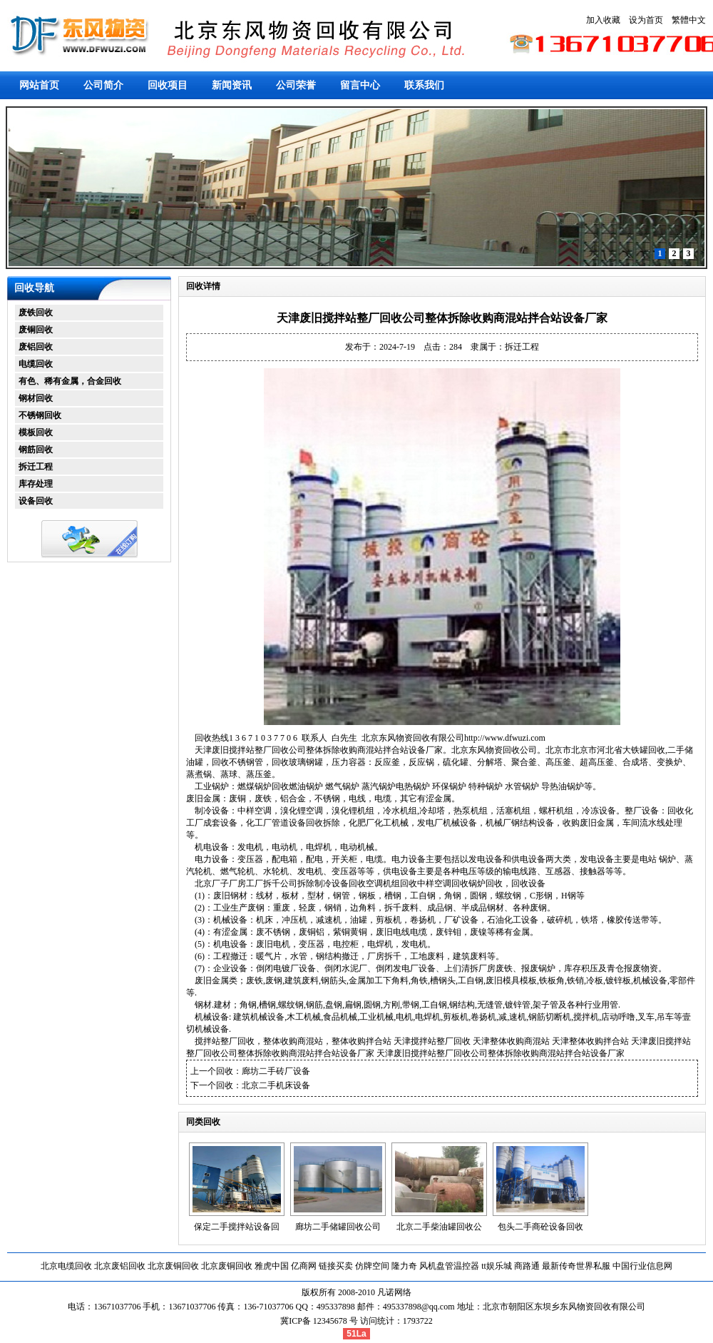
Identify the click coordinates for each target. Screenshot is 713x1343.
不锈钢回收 (40, 415)
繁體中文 (689, 20)
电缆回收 (36, 364)
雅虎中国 (272, 1266)
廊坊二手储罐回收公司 (338, 1227)
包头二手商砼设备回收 (540, 1227)
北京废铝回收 (119, 1266)
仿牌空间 (372, 1266)
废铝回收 (36, 347)
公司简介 (103, 85)
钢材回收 (36, 398)
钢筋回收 (36, 450)
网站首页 (39, 85)
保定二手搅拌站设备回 (236, 1227)
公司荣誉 (296, 85)
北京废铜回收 (173, 1266)
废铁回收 (36, 313)
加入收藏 (603, 20)
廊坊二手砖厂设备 (276, 1071)
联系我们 (424, 85)
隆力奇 (404, 1266)
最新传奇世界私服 (576, 1266)
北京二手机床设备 (276, 1085)
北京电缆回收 (66, 1266)
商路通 (527, 1266)
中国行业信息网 (642, 1266)
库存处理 (36, 484)
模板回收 (36, 432)
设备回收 (36, 501)
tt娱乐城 (496, 1266)
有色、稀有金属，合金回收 (70, 381)
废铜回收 (36, 330)
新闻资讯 (232, 85)
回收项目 (168, 85)
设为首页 (646, 20)
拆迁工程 (36, 467)
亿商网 (304, 1266)
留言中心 (360, 85)
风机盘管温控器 (449, 1266)
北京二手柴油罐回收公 (439, 1227)
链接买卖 (336, 1266)
